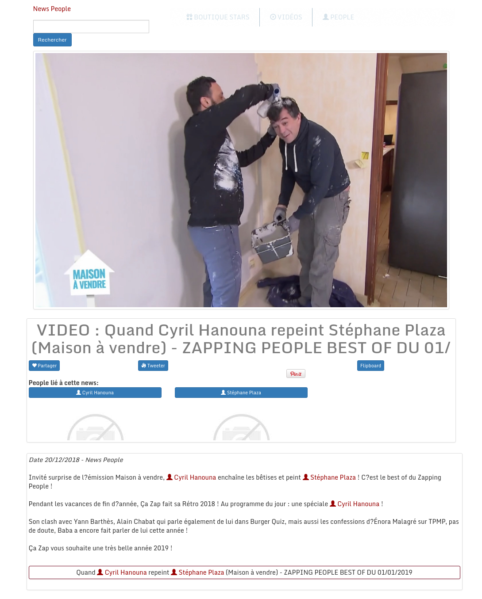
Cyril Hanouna (191, 477)
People (338, 17)
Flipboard (370, 365)
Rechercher (52, 39)
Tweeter (153, 365)
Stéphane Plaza (329, 477)
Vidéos (286, 17)
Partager (44, 365)
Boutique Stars (218, 17)
